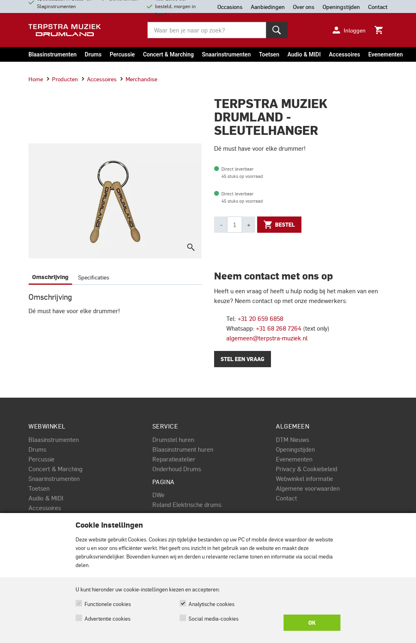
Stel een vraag (242, 359)
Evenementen (385, 54)
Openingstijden (295, 449)
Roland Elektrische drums (186, 504)
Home (35, 78)
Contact (286, 498)
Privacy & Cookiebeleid (306, 469)
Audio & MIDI (304, 54)
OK (312, 622)
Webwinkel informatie (304, 478)
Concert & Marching (168, 54)
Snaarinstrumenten (226, 54)
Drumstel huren (173, 439)
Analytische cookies (211, 603)
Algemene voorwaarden (308, 488)
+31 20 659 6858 (260, 318)
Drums (93, 54)
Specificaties (93, 277)
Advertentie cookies (107, 618)
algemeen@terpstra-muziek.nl (267, 338)
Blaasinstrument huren (182, 449)
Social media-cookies (213, 618)
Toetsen (269, 54)
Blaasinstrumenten (52, 54)
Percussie (122, 54)
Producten (62, 78)
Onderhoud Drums (176, 469)
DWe (158, 495)
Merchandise (138, 78)
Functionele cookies (107, 603)
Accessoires (344, 54)
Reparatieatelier (173, 459)
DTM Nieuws (292, 439)
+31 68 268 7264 (278, 328)
